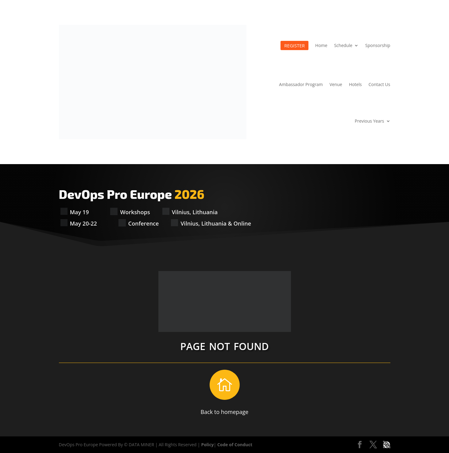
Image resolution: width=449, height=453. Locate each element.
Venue (336, 84)
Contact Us (379, 84)
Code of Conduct (234, 444)
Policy (207, 444)
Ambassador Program (301, 84)
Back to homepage (225, 412)
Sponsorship (377, 45)
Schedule (343, 45)
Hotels (355, 84)
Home (321, 45)
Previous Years (369, 121)
